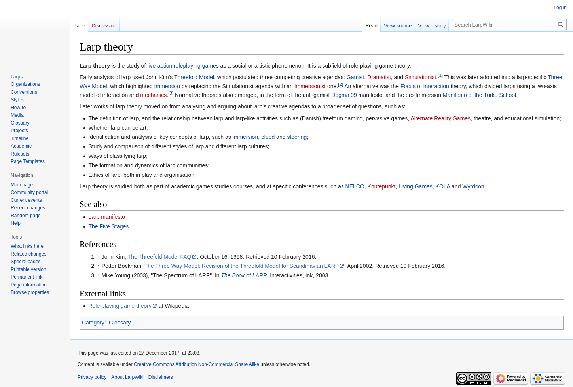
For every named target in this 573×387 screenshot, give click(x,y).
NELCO (354, 186)
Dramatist (379, 77)
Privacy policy (92, 377)
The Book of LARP (244, 275)
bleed (268, 137)
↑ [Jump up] (98, 257)
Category (93, 322)
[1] (440, 75)
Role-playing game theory (120, 306)
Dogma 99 (344, 95)
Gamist (355, 77)
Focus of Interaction (424, 86)
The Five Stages (108, 226)
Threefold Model (194, 77)
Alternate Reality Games (440, 118)
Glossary (120, 322)
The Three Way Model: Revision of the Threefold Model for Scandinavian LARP (241, 266)
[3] (170, 92)
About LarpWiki (127, 377)
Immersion (167, 86)
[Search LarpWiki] (509, 24)
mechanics (153, 95)
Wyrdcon (473, 186)
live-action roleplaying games (183, 66)
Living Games (415, 186)
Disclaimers (160, 377)
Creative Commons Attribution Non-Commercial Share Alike (196, 364)
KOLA (443, 186)
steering (297, 137)
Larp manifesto (106, 217)
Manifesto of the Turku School (479, 95)
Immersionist (310, 86)
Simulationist (420, 77)
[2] (340, 84)
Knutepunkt (382, 186)
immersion (245, 137)
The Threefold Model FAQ (160, 257)
